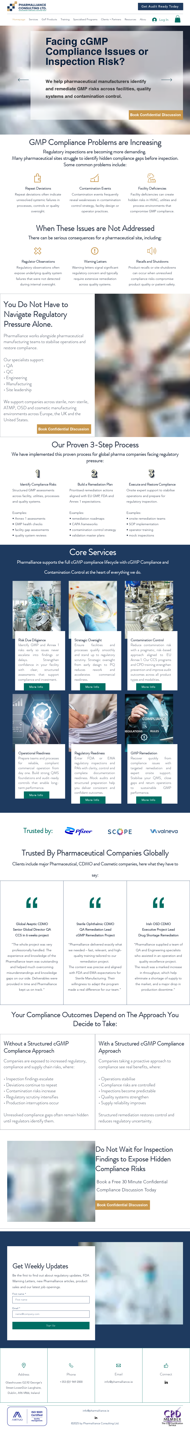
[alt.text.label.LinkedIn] (96, 1417)
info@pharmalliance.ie (118, 1381)
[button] (178, 19)
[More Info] (36, 686)
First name (18, 1294)
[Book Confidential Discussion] (156, 115)
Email (15, 1308)
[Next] (166, 80)
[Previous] (23, 80)
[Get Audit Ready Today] (160, 6)
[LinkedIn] (166, 1382)
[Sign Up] (51, 1325)
